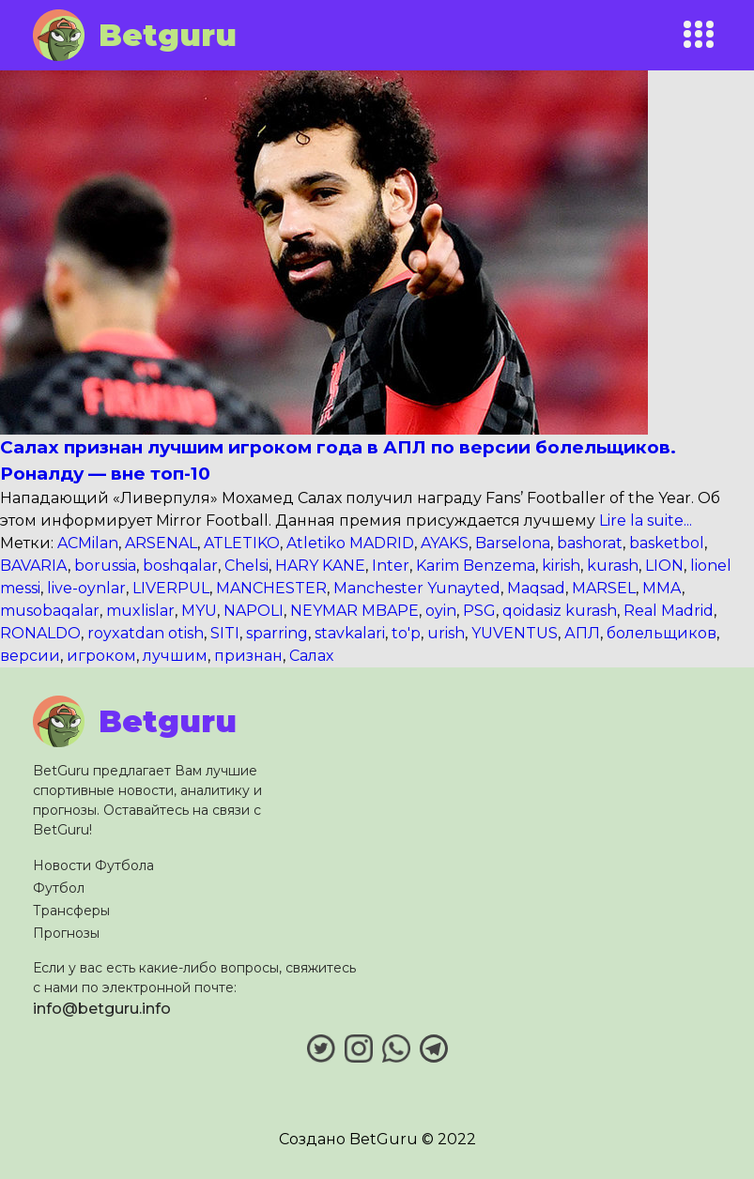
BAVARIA (34, 565)
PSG (479, 611)
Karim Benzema (475, 565)
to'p (406, 633)
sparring (277, 633)
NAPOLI (253, 611)
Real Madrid (668, 611)
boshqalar (180, 565)
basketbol (666, 543)
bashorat (590, 543)
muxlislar (140, 611)
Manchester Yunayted (416, 588)
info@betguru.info (102, 1009)
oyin (440, 611)
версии (30, 656)
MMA (662, 588)
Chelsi (246, 565)
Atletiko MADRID (350, 543)
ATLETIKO (242, 543)
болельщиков (661, 633)
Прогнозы (66, 933)
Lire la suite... (643, 520)
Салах (311, 656)
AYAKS (445, 543)
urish (446, 633)
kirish (561, 565)
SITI (224, 633)
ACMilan (87, 543)
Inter (390, 565)
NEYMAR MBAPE (354, 611)
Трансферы (71, 910)
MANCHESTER (271, 588)
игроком (101, 656)
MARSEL (604, 588)
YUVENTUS (514, 633)
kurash (613, 565)
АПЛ (582, 633)
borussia (105, 565)
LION (664, 565)
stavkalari (350, 633)
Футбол (59, 888)
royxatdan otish (145, 633)
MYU (199, 611)
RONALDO (40, 633)
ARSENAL (161, 543)
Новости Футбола (93, 865)
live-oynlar (86, 588)
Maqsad (536, 588)
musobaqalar (50, 611)
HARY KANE (320, 565)
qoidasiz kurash (559, 611)
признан (248, 656)
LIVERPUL (170, 588)
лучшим (175, 656)
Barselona (512, 543)
